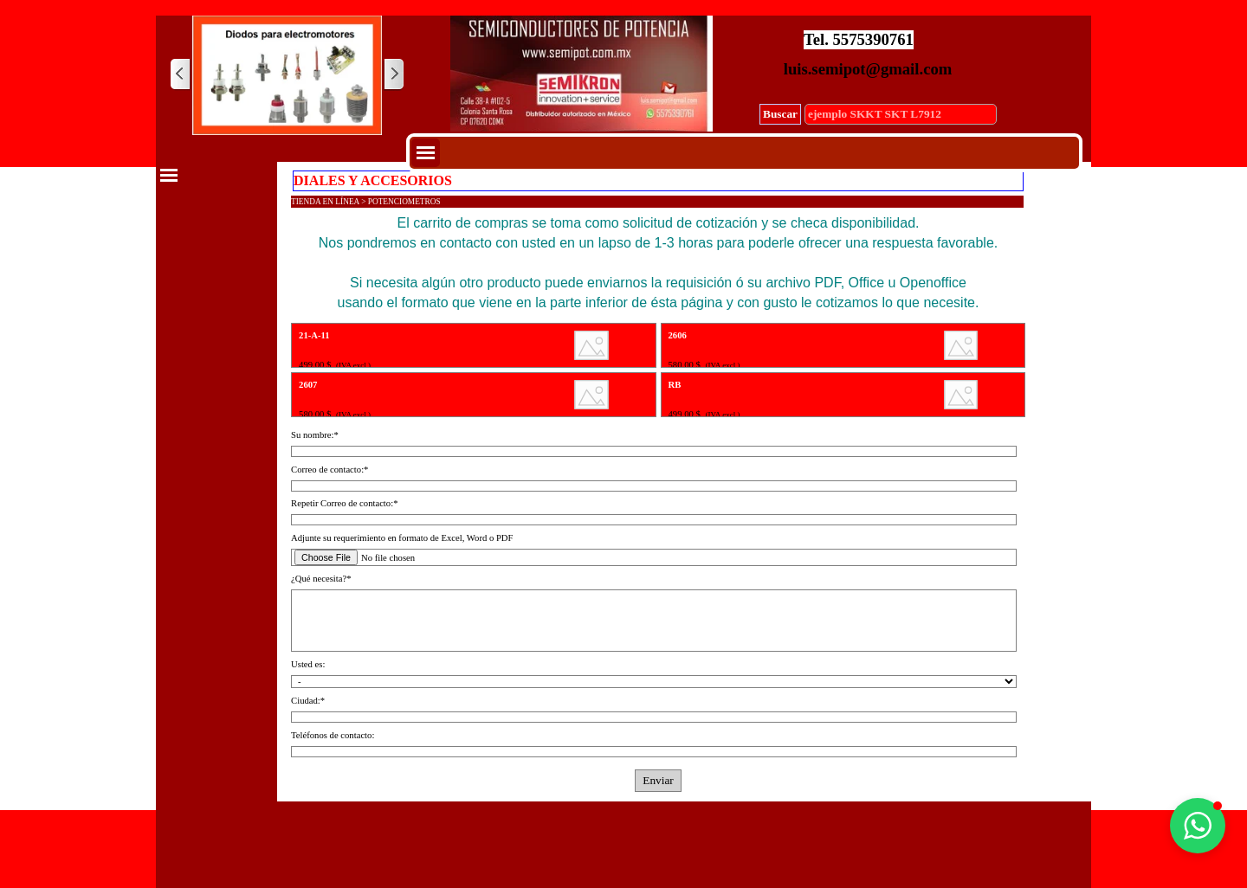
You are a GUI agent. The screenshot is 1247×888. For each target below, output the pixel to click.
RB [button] (675, 384)
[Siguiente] (393, 75)
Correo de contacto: (329, 469)
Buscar (780, 113)
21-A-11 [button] (314, 335)
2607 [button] (308, 384)
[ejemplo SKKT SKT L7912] (900, 114)
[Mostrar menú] (425, 152)
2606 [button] (678, 335)
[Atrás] (181, 75)
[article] (473, 345)
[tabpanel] (658, 262)
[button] (1197, 825)
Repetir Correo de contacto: (344, 503)
